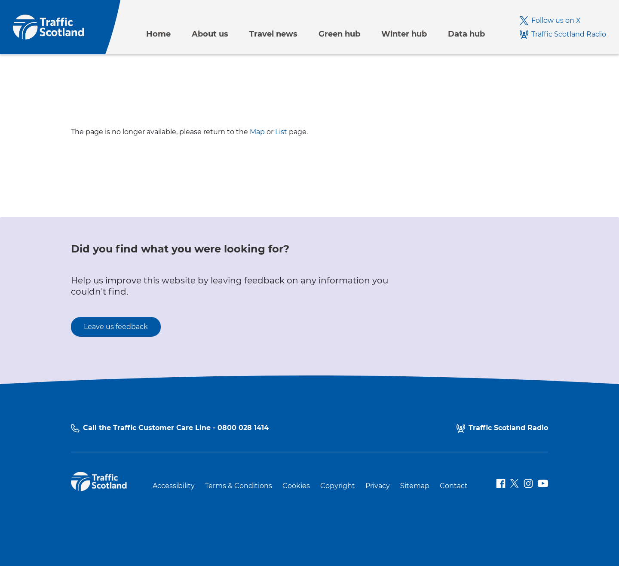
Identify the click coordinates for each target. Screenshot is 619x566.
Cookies (296, 486)
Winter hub (404, 34)
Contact (454, 486)
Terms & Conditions (238, 486)
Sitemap (414, 486)
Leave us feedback (116, 327)
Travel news (273, 34)
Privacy (377, 486)
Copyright (337, 486)
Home (158, 34)
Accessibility (174, 486)
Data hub (466, 34)
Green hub (339, 34)
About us (210, 34)
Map (257, 132)
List (281, 132)
